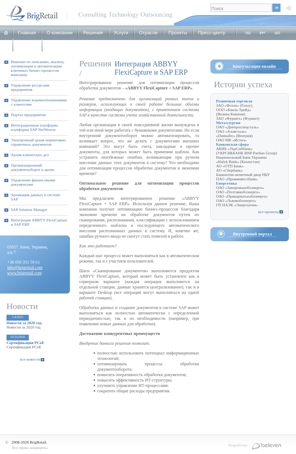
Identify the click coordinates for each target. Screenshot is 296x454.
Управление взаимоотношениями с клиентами (39, 102)
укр (248, 32)
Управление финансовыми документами (33, 182)
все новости (30, 359)
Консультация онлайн (254, 66)
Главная (27, 32)
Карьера (27, 45)
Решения (93, 32)
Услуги (121, 32)
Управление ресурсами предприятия (30, 87)
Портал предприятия (28, 115)
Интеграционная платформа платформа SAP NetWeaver (34, 127)
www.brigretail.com (24, 273)
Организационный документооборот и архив (32, 167)
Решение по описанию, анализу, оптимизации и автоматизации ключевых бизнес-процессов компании (37, 68)
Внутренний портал (252, 234)
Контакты (57, 45)
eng (277, 32)
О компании (59, 32)
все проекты (268, 212)
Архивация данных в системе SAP (35, 197)
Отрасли (148, 32)
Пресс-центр (211, 32)
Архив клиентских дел (30, 155)
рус (262, 32)
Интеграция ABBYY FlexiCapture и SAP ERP (39, 222)
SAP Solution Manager (29, 209)
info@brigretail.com (24, 267)
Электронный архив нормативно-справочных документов (39, 142)
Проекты (178, 32)
